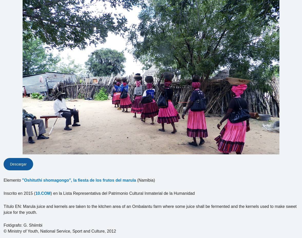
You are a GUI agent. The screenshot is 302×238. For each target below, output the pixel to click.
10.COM (43, 193)
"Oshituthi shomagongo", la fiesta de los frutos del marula (79, 180)
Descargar (18, 164)
